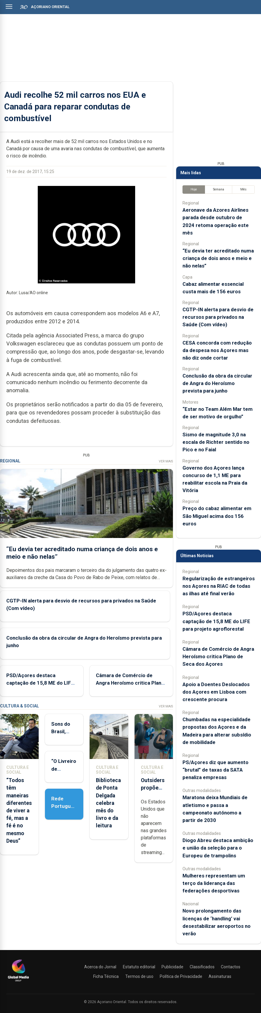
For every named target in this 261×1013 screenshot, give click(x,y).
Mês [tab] (243, 189)
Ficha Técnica (106, 976)
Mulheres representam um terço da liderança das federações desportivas (213, 883)
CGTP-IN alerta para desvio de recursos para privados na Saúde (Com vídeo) (218, 316)
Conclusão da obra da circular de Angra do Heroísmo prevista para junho (217, 383)
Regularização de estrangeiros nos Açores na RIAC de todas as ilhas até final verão (218, 585)
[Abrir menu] (9, 6)
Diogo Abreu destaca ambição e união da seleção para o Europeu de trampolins (217, 847)
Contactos (230, 966)
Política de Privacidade (181, 976)
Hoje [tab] (194, 189)
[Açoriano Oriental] (18, 982)
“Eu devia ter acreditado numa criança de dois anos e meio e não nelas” (218, 258)
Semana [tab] (218, 189)
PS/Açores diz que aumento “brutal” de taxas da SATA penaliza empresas (215, 769)
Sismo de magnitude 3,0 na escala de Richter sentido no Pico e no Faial (215, 442)
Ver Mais (166, 461)
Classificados (202, 966)
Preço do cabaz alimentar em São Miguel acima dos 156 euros (216, 515)
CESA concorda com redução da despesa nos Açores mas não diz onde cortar (217, 350)
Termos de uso (139, 976)
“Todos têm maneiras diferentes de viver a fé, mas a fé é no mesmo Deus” (19, 810)
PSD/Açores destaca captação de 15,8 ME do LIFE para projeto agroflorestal (40, 682)
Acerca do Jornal (100, 966)
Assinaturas (220, 976)
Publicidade (172, 966)
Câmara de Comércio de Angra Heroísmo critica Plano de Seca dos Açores (130, 682)
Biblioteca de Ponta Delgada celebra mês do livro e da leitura (108, 803)
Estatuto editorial (139, 966)
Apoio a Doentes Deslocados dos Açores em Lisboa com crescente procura (216, 691)
